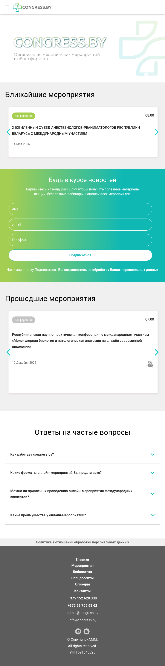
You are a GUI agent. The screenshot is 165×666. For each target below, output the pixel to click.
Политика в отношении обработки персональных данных (82, 542)
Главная (82, 559)
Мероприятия (83, 566)
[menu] (7, 7)
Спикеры (82, 584)
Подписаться (80, 255)
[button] (82, 455)
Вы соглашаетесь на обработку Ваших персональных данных (108, 270)
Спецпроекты (82, 578)
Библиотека (82, 572)
